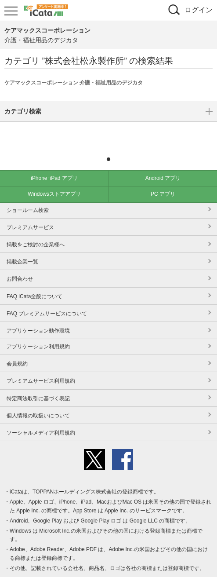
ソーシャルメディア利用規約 (41, 420)
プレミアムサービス (30, 214)
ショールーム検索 (28, 197)
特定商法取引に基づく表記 (38, 385)
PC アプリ (163, 181)
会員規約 (17, 350)
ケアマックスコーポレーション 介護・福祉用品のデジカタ (73, 83)
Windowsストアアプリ (54, 181)
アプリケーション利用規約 (38, 333)
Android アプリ (163, 165)
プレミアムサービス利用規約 (41, 368)
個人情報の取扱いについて (38, 402)
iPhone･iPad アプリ (54, 165)
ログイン (198, 10)
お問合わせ (20, 266)
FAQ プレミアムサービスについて (47, 300)
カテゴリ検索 (108, 133)
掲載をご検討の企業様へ (36, 231)
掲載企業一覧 (22, 248)
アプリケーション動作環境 (38, 317)
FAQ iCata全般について (34, 283)
